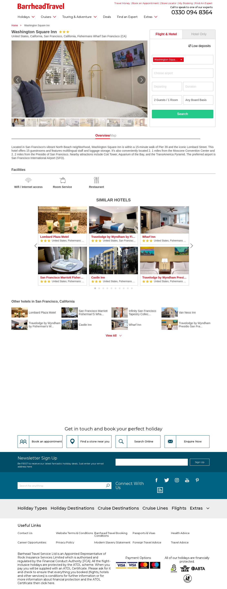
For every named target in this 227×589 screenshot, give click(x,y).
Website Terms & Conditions (74, 533)
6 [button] (116, 288)
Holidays (26, 17)
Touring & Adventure (79, 17)
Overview (95, 135)
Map (132, 135)
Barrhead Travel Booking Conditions (110, 534)
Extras (150, 17)
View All (111, 335)
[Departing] (167, 86)
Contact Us (25, 533)
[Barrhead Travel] (41, 6)
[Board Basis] (198, 100)
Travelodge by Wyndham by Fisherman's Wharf (113, 236)
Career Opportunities (32, 542)
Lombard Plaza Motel (54, 236)
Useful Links (29, 525)
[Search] (107, 485)
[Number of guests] (167, 100)
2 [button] (99, 288)
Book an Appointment (145, 3)
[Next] (191, 246)
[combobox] (182, 59)
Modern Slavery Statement (112, 542)
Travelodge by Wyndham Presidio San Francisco (164, 277)
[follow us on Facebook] (156, 481)
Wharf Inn (149, 236)
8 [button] (124, 288)
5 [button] (111, 288)
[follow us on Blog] (159, 490)
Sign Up (199, 462)
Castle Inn (98, 277)
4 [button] (107, 288)
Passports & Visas (144, 533)
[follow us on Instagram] (176, 481)
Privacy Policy (65, 542)
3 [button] (103, 288)
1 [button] (95, 288)
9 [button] (128, 288)
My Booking (186, 3)
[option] (62, 245)
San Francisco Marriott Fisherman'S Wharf (62, 277)
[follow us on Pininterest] (197, 481)
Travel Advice (180, 542)
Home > (17, 25)
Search (182, 114)
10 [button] (132, 288)
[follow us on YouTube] (187, 481)
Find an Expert (127, 17)
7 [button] (120, 288)
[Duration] (198, 86)
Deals (107, 17)
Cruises (48, 17)
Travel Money (122, 3)
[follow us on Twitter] (166, 481)
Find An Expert (204, 3)
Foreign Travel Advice (147, 542)
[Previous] (36, 246)
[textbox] (184, 73)
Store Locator (169, 3)
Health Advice (180, 533)
